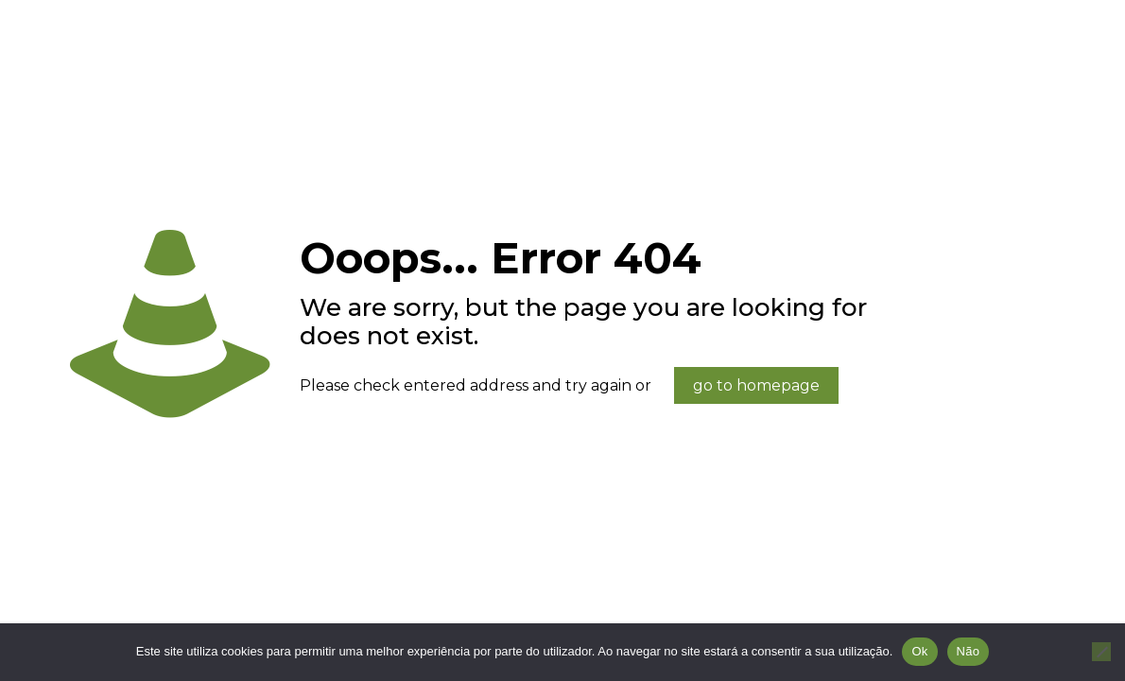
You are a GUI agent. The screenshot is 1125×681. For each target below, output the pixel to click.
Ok (919, 651)
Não (968, 651)
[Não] (1101, 651)
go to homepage (756, 385)
